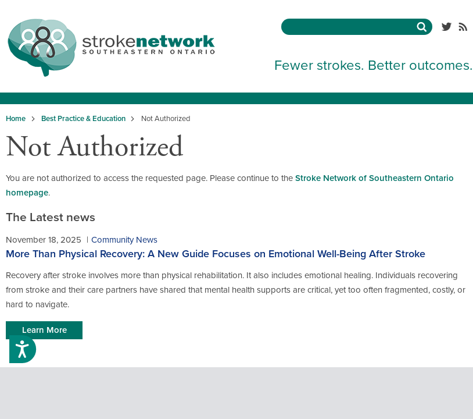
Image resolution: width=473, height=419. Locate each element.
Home (16, 118)
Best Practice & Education (83, 118)
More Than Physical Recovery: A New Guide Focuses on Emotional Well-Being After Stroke (215, 253)
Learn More (44, 330)
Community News (124, 240)
